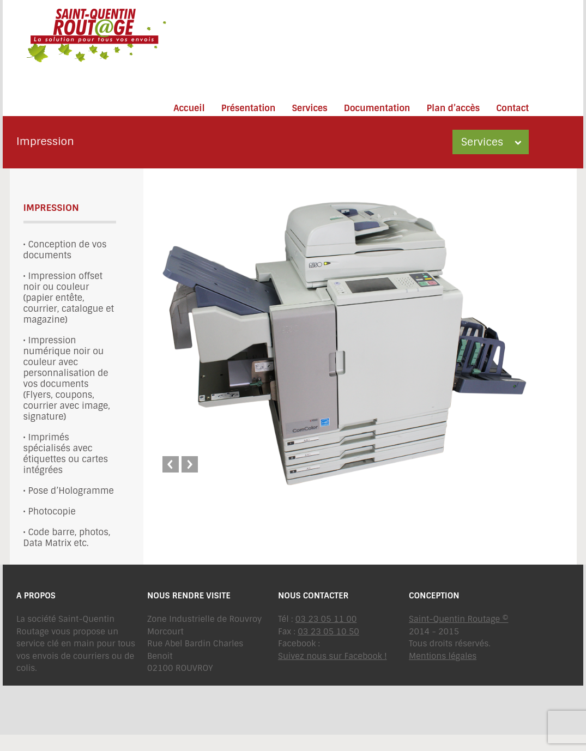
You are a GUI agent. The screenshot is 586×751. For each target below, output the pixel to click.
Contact (512, 108)
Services (309, 108)
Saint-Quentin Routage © (458, 619)
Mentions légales (442, 656)
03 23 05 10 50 (328, 631)
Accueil (188, 108)
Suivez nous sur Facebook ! (332, 656)
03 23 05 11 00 (326, 619)
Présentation (248, 108)
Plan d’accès (453, 108)
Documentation (377, 108)
